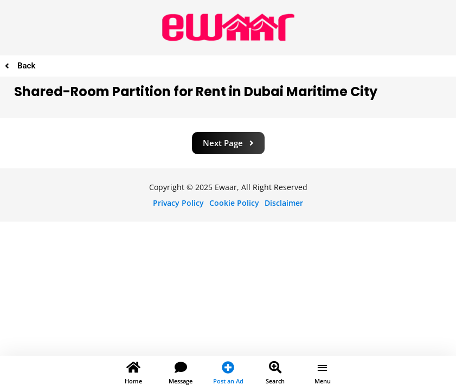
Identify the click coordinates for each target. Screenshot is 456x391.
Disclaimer (284, 203)
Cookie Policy (234, 203)
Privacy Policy (178, 203)
